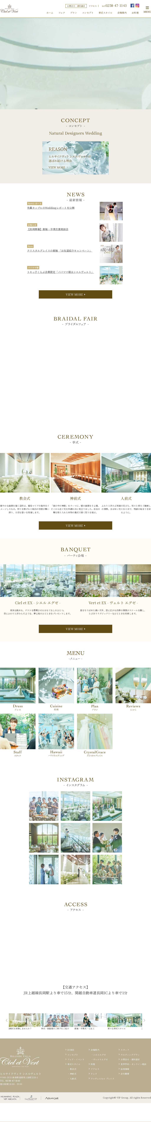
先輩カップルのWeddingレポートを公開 (51, 208)
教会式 (73, 1069)
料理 (93, 1064)
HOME (70, 1049)
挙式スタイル (105, 12)
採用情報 (125, 1069)
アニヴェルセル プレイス (102, 1078)
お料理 (135, 12)
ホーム (49, 12)
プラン (73, 12)
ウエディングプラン (130, 1054)
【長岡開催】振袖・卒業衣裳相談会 (47, 229)
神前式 (73, 1073)
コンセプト (88, 12)
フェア (61, 12)
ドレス (94, 1073)
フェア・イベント (75, 1059)
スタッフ (125, 1049)
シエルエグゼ (99, 1054)
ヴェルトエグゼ (100, 1059)
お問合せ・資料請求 (76, 6)
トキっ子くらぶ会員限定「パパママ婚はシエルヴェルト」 (60, 272)
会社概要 (125, 1073)
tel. (114, 5)
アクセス (93, 6)
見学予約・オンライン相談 (133, 1064)
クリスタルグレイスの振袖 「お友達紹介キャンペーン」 (59, 250)
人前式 (73, 1078)
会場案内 (122, 12)
